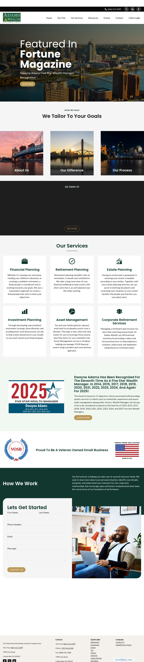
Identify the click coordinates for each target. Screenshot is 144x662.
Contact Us (120, 636)
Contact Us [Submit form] (16, 563)
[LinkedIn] (132, 2)
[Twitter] (126, 2)
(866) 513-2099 (113, 2)
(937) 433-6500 (67, 641)
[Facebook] (138, 2)
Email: (10, 530)
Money (93, 646)
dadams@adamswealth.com (66, 659)
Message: (12, 542)
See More (72, 222)
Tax (92, 643)
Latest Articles (96, 651)
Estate (93, 641)
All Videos (94, 654)
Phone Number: (14, 518)
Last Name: (44, 506)
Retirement (95, 636)
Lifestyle (94, 649)
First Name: (12, 506)
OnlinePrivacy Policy (124, 638)
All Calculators (96, 657)
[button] (49, 11)
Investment (95, 638)
